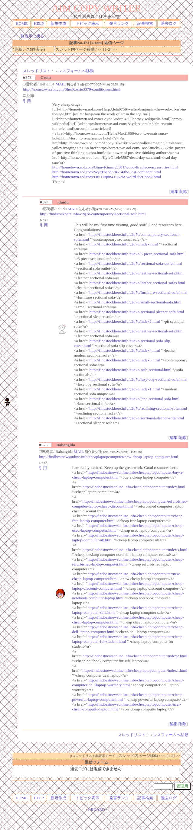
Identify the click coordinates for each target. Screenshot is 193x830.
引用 (27, 101)
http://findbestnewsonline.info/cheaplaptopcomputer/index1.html (135, 670)
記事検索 (145, 23)
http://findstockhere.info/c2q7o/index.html (124, 244)
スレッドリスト (37, 71)
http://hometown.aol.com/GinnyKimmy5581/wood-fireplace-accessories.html (115, 167)
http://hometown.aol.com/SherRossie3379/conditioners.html (71, 89)
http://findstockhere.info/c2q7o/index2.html (125, 321)
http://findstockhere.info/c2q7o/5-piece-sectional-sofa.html (137, 254)
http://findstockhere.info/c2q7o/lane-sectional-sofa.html (135, 398)
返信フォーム (96, 762)
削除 (183, 191)
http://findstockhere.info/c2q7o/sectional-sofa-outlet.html (136, 263)
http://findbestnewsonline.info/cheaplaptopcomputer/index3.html (135, 549)
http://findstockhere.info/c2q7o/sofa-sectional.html (131, 369)
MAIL (60, 84)
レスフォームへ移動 (76, 71)
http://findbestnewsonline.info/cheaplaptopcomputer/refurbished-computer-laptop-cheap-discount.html (130, 503)
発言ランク (119, 23)
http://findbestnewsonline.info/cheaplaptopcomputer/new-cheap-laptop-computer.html (108, 456)
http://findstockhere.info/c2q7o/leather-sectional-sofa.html (137, 273)
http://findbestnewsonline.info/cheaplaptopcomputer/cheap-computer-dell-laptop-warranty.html (128, 682)
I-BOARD (96, 809)
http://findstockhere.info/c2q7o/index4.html (125, 350)
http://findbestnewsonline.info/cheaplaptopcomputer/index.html (134, 487)
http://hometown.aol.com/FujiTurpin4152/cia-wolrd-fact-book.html (106, 177)
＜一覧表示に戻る (28, 36)
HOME (22, 23)
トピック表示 (87, 23)
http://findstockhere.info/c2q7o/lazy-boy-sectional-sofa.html (138, 379)
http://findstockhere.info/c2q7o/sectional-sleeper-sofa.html (137, 311)
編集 (174, 191)
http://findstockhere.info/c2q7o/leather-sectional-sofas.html (137, 282)
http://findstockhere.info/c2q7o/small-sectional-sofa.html (136, 302)
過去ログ (169, 23)
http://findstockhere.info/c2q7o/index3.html (125, 360)
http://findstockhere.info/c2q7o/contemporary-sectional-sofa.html (93, 214)
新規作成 (58, 23)
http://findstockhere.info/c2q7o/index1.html (125, 389)
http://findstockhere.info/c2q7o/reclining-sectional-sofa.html (138, 408)
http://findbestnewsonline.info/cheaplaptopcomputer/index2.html (135, 656)
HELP (39, 23)
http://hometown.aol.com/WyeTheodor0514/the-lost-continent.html (106, 172)
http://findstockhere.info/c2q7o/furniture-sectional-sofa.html (138, 292)
